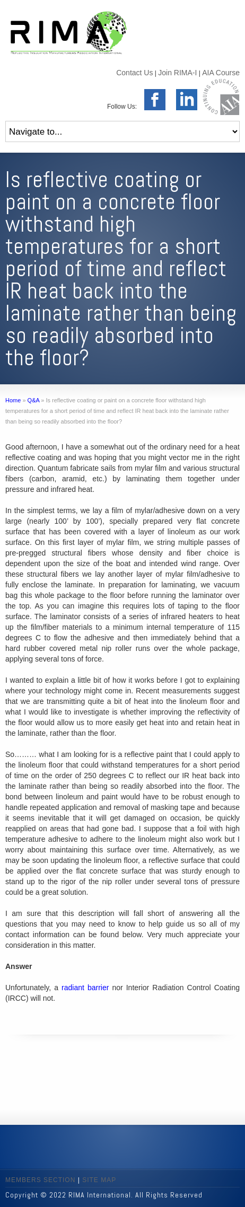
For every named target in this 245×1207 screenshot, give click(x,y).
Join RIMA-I (177, 72)
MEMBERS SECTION (40, 1180)
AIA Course (221, 72)
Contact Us (134, 72)
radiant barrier (85, 987)
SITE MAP (99, 1180)
